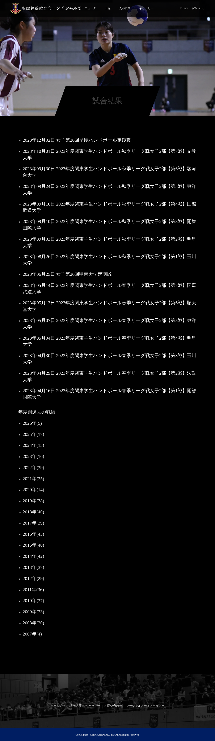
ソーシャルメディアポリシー (145, 705)
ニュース (90, 8)
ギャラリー (146, 8)
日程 (107, 8)
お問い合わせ (198, 8)
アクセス (184, 8)
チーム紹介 (58, 705)
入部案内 (125, 8)
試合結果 (75, 705)
